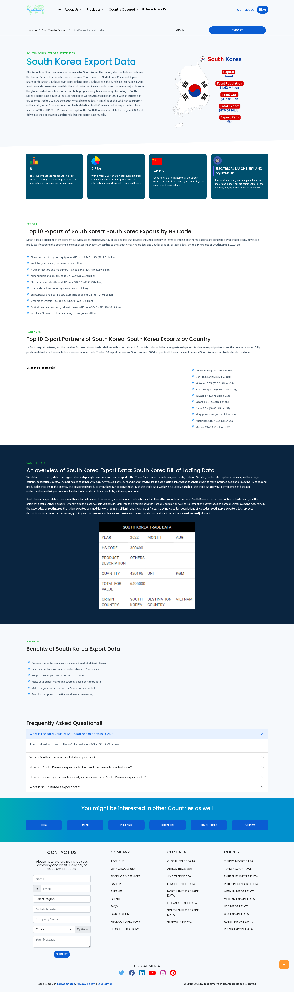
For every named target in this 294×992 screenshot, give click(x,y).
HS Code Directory (126, 930)
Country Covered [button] (122, 9)
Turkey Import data (240, 861)
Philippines (126, 825)
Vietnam (250, 825)
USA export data (237, 923)
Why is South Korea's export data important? (62, 757)
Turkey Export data (240, 869)
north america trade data (184, 894)
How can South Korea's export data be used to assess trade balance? (80, 767)
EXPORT (237, 30)
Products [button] (94, 9)
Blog (262, 9)
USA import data (237, 916)
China (43, 825)
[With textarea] (62, 942)
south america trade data (184, 913)
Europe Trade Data (182, 884)
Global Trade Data (182, 861)
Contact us (120, 915)
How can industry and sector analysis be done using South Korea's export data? (87, 777)
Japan (85, 825)
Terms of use (66, 984)
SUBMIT (62, 954)
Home (56, 9)
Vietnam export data (241, 908)
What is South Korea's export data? (55, 787)
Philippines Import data (238, 878)
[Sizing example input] (62, 878)
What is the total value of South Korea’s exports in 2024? (70, 734)
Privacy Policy (85, 984)
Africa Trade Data (182, 869)
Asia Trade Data (53, 30)
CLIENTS (116, 899)
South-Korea (209, 825)
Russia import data (239, 931)
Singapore (167, 825)
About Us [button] (72, 9)
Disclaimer (105, 984)
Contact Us (245, 10)
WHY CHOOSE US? (124, 869)
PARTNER (117, 892)
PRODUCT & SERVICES (127, 876)
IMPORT (180, 30)
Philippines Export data (238, 890)
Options (82, 929)
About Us (118, 861)
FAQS (114, 907)
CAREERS (117, 884)
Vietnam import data (241, 900)
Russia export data (240, 939)
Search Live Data (156, 9)
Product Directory (127, 923)
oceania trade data (183, 904)
